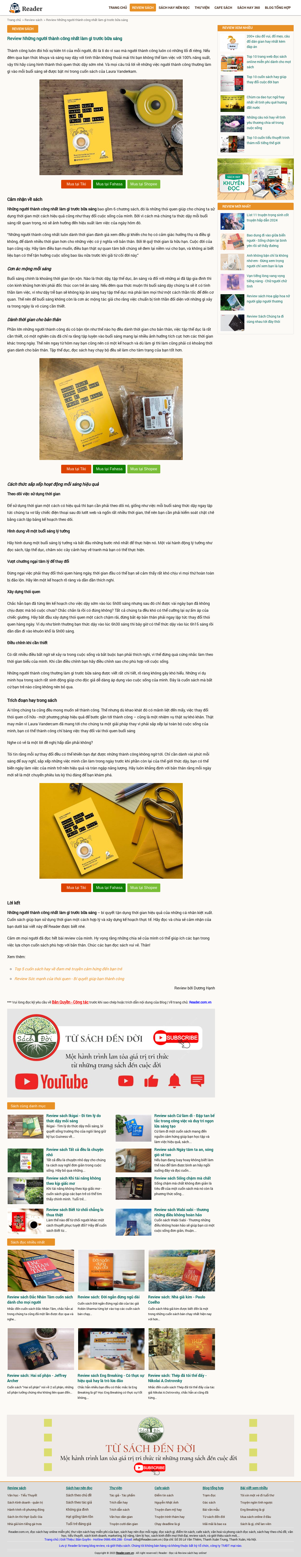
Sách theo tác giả (79, 1502)
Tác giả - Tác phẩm (122, 1495)
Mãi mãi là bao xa (214, 1524)
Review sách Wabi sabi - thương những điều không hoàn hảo (181, 1212)
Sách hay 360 (248, 7)
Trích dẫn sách (119, 1509)
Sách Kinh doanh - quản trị (25, 1502)
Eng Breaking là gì (252, 1509)
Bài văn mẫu (211, 1509)
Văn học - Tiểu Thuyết (22, 1495)
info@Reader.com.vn (147, 1539)
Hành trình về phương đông (25, 1509)
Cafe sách (223, 7)
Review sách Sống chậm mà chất (182, 1178)
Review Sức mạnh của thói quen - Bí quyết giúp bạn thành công (69, 978)
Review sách (143, 7)
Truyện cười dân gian (123, 1524)
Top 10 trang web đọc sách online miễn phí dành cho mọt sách (269, 61)
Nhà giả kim (15, 1524)
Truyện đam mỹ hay (168, 1509)
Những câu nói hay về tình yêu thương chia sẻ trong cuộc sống (266, 122)
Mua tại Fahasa (109, 184)
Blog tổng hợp (278, 7)
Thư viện (202, 7)
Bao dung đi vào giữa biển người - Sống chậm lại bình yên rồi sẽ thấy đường (267, 240)
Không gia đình (77, 1509)
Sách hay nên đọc (174, 7)
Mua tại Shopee (143, 184)
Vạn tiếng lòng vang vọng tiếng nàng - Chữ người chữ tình (267, 280)
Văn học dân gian (121, 1517)
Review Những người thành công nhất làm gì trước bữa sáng (87, 20)
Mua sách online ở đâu (255, 1517)
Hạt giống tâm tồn (79, 1517)
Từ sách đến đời (214, 1517)
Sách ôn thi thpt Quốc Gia (24, 1517)
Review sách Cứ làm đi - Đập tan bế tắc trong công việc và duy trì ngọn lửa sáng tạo (184, 1121)
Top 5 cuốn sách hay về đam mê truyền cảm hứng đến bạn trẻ (68, 968)
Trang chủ (118, 7)
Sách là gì (246, 1524)
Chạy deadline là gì (167, 1524)
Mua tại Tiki (76, 184)
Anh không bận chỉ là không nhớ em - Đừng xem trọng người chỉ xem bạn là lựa (267, 260)
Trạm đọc (209, 1495)
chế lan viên (263, 1524)
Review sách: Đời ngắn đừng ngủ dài (109, 1297)
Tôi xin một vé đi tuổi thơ (257, 1495)
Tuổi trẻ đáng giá (78, 1524)
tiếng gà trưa (33, 1524)
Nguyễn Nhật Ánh (166, 1502)
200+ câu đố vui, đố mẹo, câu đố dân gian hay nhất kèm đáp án (268, 41)
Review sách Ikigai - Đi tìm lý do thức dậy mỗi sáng (73, 1118)
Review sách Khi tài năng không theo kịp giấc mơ (73, 1181)
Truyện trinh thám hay (170, 1517)
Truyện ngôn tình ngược (256, 1502)
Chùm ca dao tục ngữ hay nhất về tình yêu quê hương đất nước (267, 102)
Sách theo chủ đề (78, 1495)
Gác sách (209, 1502)
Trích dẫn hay (118, 1502)
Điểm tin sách (164, 1495)
